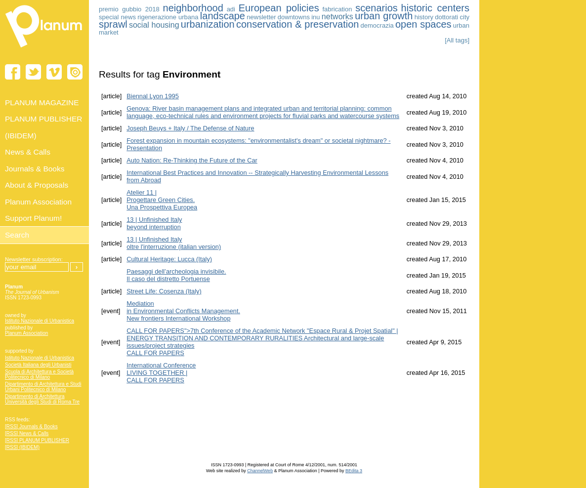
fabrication (337, 9)
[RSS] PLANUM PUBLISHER (37, 440)
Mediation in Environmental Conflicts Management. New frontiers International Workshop (183, 311)
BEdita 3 (353, 470)
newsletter (261, 17)
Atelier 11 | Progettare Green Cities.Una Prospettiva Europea (161, 200)
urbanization (208, 24)
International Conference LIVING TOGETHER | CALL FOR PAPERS (161, 373)
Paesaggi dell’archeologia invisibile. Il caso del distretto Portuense (176, 275)
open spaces (423, 24)
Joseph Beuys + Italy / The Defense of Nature (190, 128)
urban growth (384, 15)
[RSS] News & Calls (26, 433)
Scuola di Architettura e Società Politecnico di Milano (39, 374)
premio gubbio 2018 (129, 9)
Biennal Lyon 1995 (152, 96)
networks (337, 16)
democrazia (377, 25)
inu (315, 17)
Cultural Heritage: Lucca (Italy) (169, 259)
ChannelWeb (260, 470)
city (465, 17)
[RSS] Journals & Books (31, 426)
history (424, 17)
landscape (222, 15)
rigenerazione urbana (167, 17)
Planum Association (26, 333)
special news (117, 17)
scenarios (376, 7)
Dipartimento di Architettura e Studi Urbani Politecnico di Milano (43, 386)
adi (231, 9)
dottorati (446, 17)
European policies (279, 7)
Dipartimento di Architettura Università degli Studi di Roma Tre (42, 399)
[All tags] (457, 40)
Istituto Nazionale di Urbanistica (39, 321)
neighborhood (193, 7)
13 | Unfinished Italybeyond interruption (154, 223)
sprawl (113, 24)
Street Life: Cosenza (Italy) (164, 291)
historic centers (435, 7)
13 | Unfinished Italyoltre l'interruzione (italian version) (173, 243)
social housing (154, 25)
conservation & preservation (297, 24)
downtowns (294, 17)
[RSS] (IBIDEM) (22, 447)
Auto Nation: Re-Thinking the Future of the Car (191, 160)
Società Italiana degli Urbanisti (38, 364)
